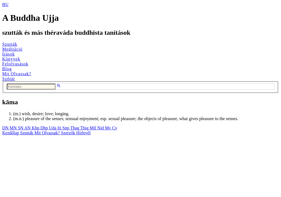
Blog (7, 68)
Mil (93, 128)
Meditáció (12, 49)
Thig (85, 128)
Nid (101, 128)
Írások (8, 54)
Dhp (44, 128)
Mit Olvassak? (16, 73)
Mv (108, 128)
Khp (36, 128)
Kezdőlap (11, 133)
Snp (67, 128)
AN (28, 128)
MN (14, 128)
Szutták (9, 44)
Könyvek (11, 59)
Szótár (8, 78)
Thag (75, 128)
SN (21, 128)
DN (6, 128)
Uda (53, 128)
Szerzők (68, 133)
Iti (59, 128)
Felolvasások (15, 64)
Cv (114, 128)
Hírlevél (83, 133)
